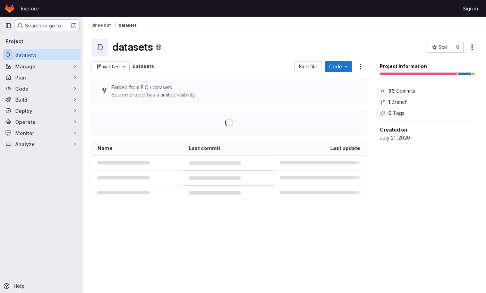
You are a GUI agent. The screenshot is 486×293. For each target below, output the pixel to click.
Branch (394, 102)
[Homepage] (9, 8)
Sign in (470, 8)
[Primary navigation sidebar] (8, 25)
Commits (397, 91)
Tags (392, 113)
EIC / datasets (156, 87)
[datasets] (41, 54)
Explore (30, 8)
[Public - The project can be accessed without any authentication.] (158, 47)
